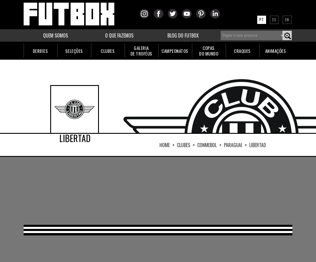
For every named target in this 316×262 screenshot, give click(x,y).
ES (274, 19)
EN (287, 19)
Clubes (183, 145)
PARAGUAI (233, 145)
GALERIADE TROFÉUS (141, 51)
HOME (164, 145)
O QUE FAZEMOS (119, 35)
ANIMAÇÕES (275, 51)
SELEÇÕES (74, 51)
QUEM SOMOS (55, 35)
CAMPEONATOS (175, 51)
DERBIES (40, 51)
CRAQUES (242, 51)
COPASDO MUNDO (208, 51)
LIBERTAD (257, 145)
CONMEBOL (207, 145)
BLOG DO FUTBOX (183, 35)
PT (261, 19)
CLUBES (108, 51)
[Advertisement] (158, 191)
